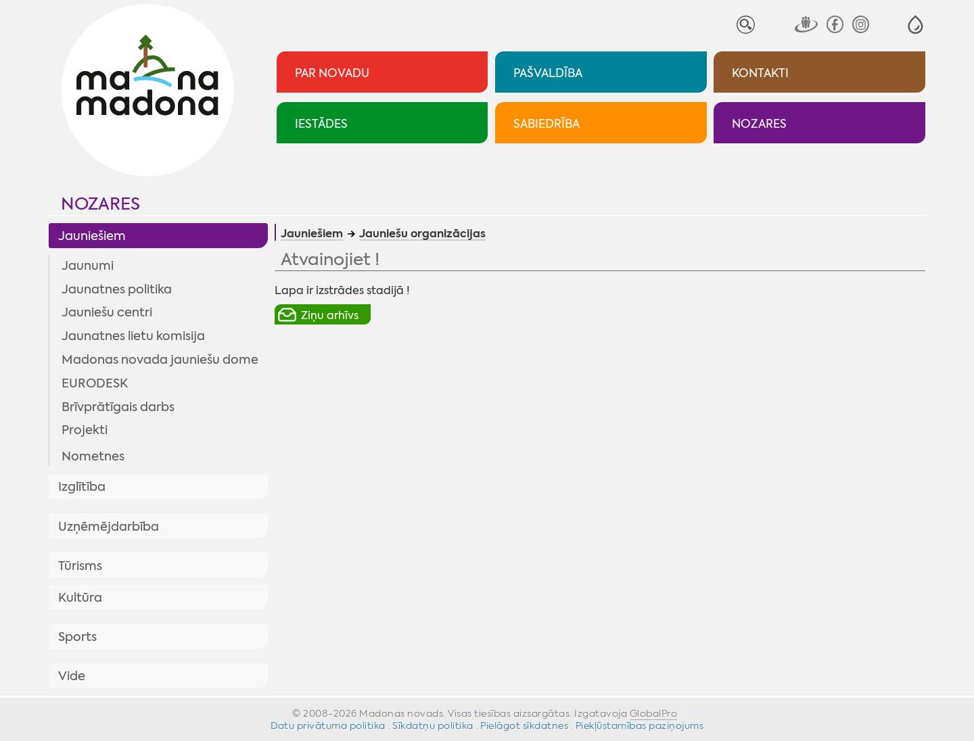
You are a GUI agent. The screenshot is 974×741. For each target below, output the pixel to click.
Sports (77, 637)
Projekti (85, 430)
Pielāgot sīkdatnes (524, 725)
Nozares (100, 204)
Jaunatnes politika (117, 289)
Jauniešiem (92, 236)
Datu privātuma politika (328, 725)
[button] (915, 24)
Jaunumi (88, 266)
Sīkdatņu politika (432, 725)
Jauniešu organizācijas (422, 235)
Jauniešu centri (107, 312)
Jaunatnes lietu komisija (133, 336)
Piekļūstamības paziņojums (640, 725)
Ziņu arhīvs (329, 315)
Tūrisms (80, 566)
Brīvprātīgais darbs (118, 407)
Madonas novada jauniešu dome (160, 360)
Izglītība (82, 487)
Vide (71, 676)
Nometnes (93, 456)
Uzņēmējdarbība (108, 527)
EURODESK (95, 383)
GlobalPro (654, 713)
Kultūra (80, 598)
